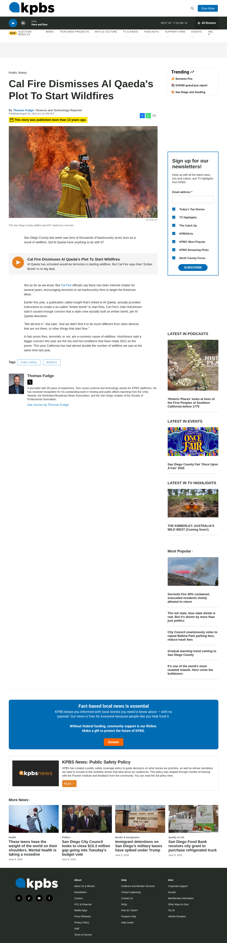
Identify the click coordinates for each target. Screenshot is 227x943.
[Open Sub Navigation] (48, 38)
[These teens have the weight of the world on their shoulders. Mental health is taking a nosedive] (34, 819)
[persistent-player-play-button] (13, 24)
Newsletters (80, 892)
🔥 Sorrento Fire (181, 78)
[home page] (31, 9)
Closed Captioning (130, 892)
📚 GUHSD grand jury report (189, 85)
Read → (69, 783)
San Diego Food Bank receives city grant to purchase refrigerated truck (193, 846)
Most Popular (181, 551)
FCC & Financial (83, 904)
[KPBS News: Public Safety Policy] (35, 773)
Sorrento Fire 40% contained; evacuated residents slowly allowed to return (189, 598)
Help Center (127, 922)
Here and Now (39, 26)
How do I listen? (129, 910)
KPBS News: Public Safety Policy (96, 762)
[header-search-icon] (192, 8)
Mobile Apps (80, 910)
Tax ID (171, 910)
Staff (76, 928)
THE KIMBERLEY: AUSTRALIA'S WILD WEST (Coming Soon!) (191, 527)
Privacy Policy (81, 922)
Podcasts (151, 33)
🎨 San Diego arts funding (188, 92)
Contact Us (127, 898)
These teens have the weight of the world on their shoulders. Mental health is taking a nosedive (33, 848)
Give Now (208, 9)
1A (185, 24)
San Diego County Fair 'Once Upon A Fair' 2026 (193, 466)
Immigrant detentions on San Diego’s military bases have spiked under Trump (138, 846)
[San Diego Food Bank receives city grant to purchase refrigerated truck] (193, 819)
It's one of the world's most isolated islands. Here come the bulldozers (190, 670)
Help (210, 35)
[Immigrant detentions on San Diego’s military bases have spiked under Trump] (140, 819)
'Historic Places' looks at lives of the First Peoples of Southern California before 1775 (191, 402)
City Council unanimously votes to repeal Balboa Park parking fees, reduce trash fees (193, 635)
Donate (113, 742)
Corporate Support (177, 886)
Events (196, 33)
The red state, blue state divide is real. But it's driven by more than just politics (192, 617)
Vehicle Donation (177, 916)
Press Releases (82, 916)
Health (12, 837)
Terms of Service (83, 934)
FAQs (124, 904)
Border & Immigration (127, 837)
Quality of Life (176, 837)
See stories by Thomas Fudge (48, 405)
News (50, 33)
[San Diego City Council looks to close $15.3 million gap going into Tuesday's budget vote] (87, 819)
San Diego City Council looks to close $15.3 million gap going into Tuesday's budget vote (86, 848)
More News (20, 800)
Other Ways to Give (178, 904)
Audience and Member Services (138, 886)
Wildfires (51, 362)
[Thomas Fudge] (16, 384)
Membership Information (181, 898)
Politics (66, 837)
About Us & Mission (84, 886)
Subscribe (193, 267)
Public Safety (18, 72)
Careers (78, 898)
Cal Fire (66, 285)
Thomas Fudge (23, 110)
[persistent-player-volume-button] (23, 24)
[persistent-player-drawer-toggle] (206, 24)
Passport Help (128, 916)
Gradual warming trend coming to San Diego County (192, 653)
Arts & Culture (105, 33)
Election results (25, 35)
